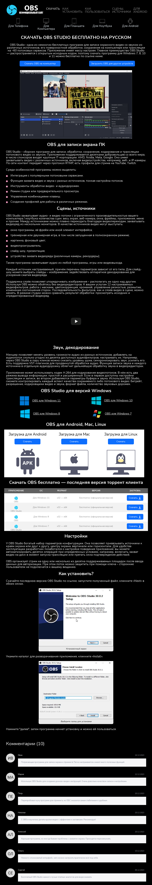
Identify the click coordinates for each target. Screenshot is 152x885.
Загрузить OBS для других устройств (112, 63)
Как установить (72, 10)
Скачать (53, 9)
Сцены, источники (121, 10)
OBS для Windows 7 (118, 413)
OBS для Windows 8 (46, 413)
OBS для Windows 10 (118, 400)
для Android (140, 10)
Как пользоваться (97, 10)
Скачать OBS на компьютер (40, 63)
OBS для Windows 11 (46, 400)
